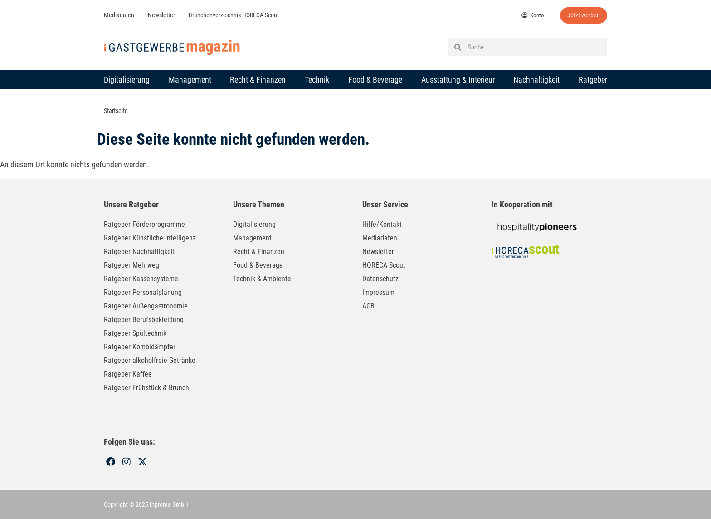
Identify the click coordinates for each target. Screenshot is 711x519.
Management (190, 79)
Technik (317, 79)
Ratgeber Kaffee (128, 373)
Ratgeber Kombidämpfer (139, 346)
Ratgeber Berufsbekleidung (144, 319)
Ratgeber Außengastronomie (146, 305)
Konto (532, 15)
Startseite (116, 110)
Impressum (378, 292)
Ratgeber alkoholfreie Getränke (149, 360)
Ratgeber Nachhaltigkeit (139, 251)
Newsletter (161, 15)
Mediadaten (119, 15)
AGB (368, 305)
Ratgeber (593, 79)
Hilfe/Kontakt (382, 224)
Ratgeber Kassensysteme (141, 278)
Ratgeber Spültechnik (135, 332)
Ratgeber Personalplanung (143, 292)
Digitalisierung (127, 79)
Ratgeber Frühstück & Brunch (146, 387)
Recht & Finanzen (258, 79)
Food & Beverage (375, 79)
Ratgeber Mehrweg (131, 264)
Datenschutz (380, 278)
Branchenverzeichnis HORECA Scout (234, 15)
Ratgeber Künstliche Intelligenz (150, 237)
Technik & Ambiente (262, 278)
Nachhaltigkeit (536, 79)
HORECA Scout (383, 264)
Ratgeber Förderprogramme (144, 224)
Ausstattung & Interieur (458, 79)
